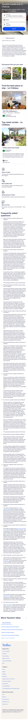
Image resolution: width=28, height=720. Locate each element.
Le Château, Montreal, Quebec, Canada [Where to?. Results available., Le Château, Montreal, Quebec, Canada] (15, 16)
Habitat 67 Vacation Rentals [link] (7, 632)
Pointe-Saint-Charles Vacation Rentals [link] (10, 635)
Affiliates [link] (4, 674)
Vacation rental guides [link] (6, 660)
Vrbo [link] (3, 694)
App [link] (3, 663)
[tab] (6, 622)
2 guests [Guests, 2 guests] (8, 25)
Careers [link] (3, 671)
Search (14, 28)
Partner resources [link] (5, 658)
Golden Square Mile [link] (10, 38)
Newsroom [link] (4, 676)
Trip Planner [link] (9, 604)
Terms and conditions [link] (6, 681)
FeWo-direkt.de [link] (5, 699)
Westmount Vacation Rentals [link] (8, 638)
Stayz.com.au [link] (5, 704)
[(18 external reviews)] (10, 116)
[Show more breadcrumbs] (3, 38)
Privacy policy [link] (5, 683)
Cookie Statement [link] (6, 686)
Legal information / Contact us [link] (8, 678)
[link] (24, 93)
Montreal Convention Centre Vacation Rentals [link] (12, 629)
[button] (14, 618)
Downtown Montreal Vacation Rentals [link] (10, 626)
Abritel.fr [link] (4, 697)
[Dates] (14, 20)
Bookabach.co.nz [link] (5, 701)
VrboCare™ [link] (5, 560)
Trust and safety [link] (5, 656)
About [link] (3, 669)
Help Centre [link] (6, 595)
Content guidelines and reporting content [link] (10, 688)
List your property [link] (5, 651)
